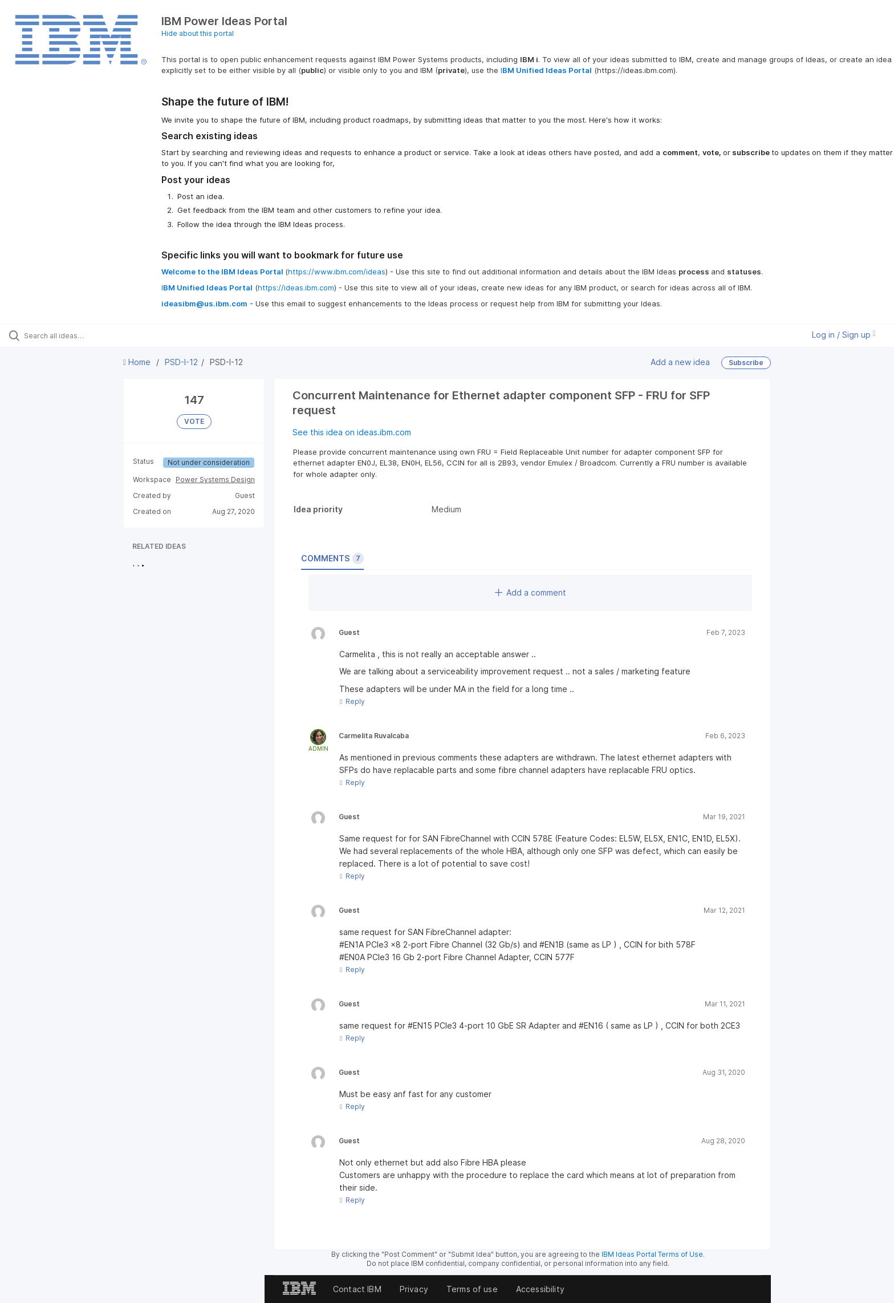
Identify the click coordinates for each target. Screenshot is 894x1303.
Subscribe (746, 362)
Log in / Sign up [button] (844, 334)
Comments (332, 558)
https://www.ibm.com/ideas (336, 271)
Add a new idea (680, 362)
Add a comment (530, 592)
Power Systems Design (215, 479)
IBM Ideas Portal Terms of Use (652, 1254)
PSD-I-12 (181, 362)
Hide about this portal (197, 33)
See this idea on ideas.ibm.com (351, 432)
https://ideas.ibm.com (296, 287)
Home (138, 362)
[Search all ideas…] (103, 335)
